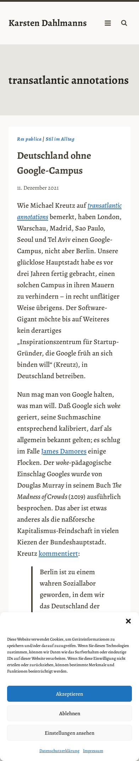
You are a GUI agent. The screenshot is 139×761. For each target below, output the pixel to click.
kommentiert (58, 553)
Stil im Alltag (60, 139)
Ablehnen (69, 713)
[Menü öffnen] (107, 22)
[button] (128, 621)
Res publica (29, 139)
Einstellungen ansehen (69, 732)
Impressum (93, 751)
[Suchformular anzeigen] (124, 23)
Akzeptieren (69, 693)
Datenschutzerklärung (59, 751)
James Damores (64, 451)
